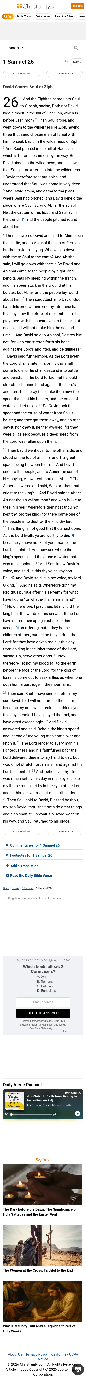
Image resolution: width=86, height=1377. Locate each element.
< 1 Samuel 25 (21, 73)
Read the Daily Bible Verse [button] (29, 875)
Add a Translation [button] (22, 866)
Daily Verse (43, 16)
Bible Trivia (24, 16)
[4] (17, 627)
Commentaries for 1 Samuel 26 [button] (33, 845)
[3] (72, 535)
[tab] (43, 845)
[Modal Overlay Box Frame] (43, 995)
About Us (15, 1354)
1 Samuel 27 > (64, 73)
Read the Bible (64, 16)
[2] (30, 306)
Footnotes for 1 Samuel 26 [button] (29, 855)
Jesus (81, 16)
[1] (23, 219)
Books (15, 888)
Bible (6, 888)
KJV (77, 62)
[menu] (5, 6)
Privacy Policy (37, 1354)
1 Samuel (27, 888)
